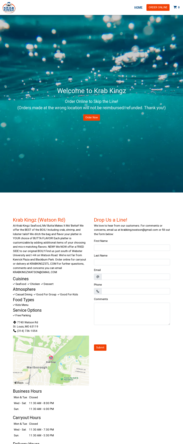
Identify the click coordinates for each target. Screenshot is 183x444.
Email (97, 270)
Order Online (158, 7)
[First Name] (132, 248)
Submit (100, 347)
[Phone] (135, 291)
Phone (98, 284)
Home (138, 7)
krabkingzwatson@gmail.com (139, 229)
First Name (101, 241)
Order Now (91, 117)
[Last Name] (132, 262)
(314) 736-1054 (25, 330)
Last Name (100, 255)
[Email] (135, 277)
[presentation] (119, 334)
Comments (101, 299)
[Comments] (132, 314)
